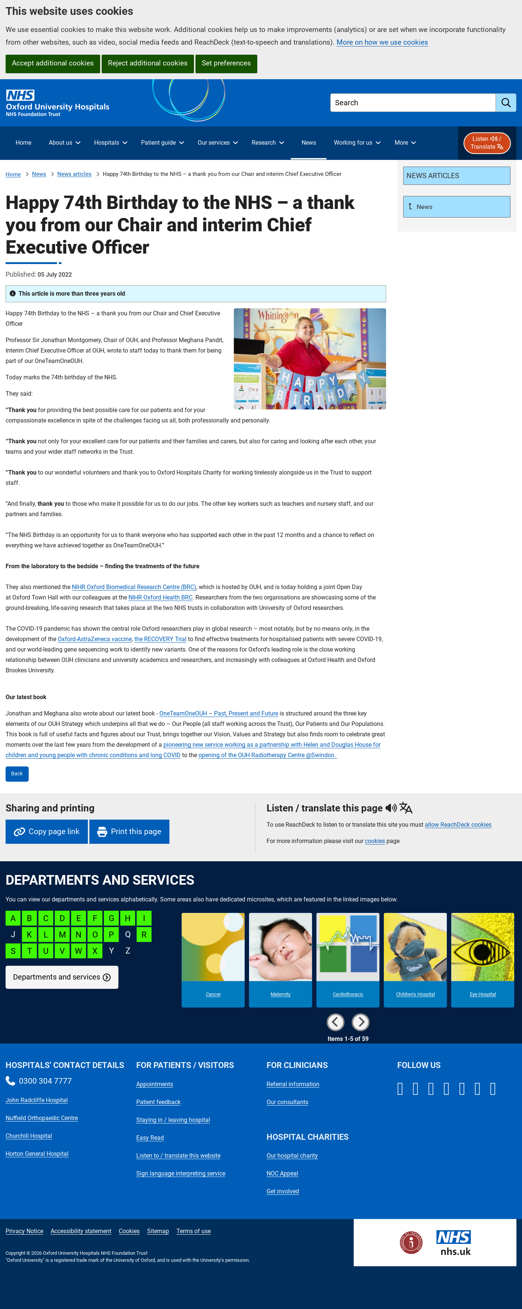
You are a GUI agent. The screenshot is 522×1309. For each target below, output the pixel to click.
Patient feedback (158, 1102)
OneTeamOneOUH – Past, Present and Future (218, 713)
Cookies (129, 1231)
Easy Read (150, 1137)
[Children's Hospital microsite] (415, 960)
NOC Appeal (282, 1173)
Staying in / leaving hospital (173, 1119)
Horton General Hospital (37, 1153)
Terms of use (193, 1231)
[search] (506, 102)
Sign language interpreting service (180, 1173)
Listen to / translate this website (178, 1155)
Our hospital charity (292, 1155)
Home (13, 174)
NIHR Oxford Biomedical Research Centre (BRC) (134, 587)
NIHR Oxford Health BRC (160, 597)
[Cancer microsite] (213, 960)
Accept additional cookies (53, 63)
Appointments (154, 1084)
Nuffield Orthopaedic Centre (42, 1118)
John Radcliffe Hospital (37, 1100)
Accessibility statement (81, 1231)
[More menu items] (405, 143)
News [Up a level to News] (424, 206)
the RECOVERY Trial (160, 639)
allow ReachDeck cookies (458, 825)
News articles (74, 174)
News (39, 174)
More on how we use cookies (382, 42)
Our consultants (287, 1102)
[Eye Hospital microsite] (483, 960)
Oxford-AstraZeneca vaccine (95, 639)
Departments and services (56, 977)
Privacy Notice (24, 1231)
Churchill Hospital (29, 1135)
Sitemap (158, 1231)
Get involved (283, 1191)
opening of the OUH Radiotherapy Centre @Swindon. (267, 755)
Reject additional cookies (148, 63)
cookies (375, 841)
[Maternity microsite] (280, 960)
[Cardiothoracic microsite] (348, 960)
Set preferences (226, 63)
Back (17, 774)
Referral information (293, 1084)
